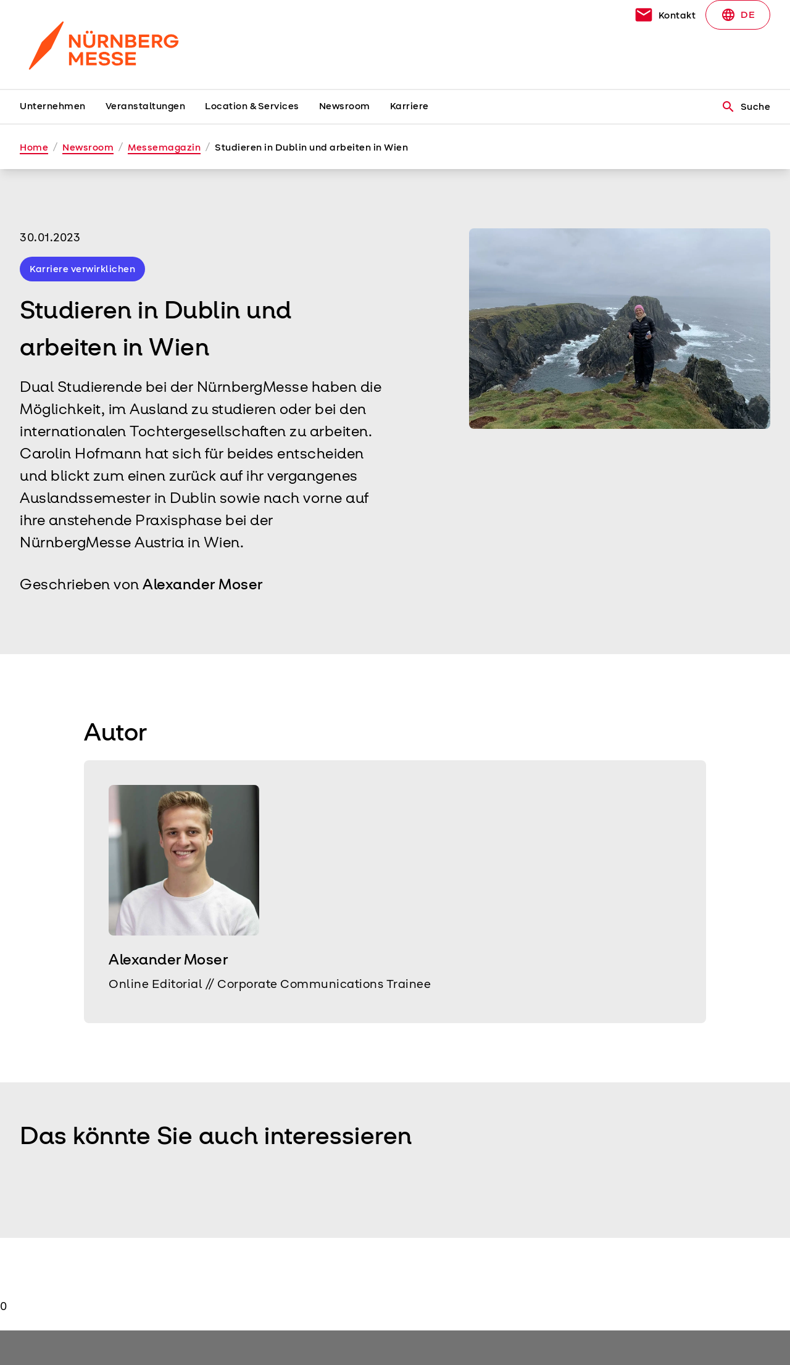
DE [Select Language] (738, 14)
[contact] (665, 15)
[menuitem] (63, 107)
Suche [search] (746, 106)
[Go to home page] (106, 44)
